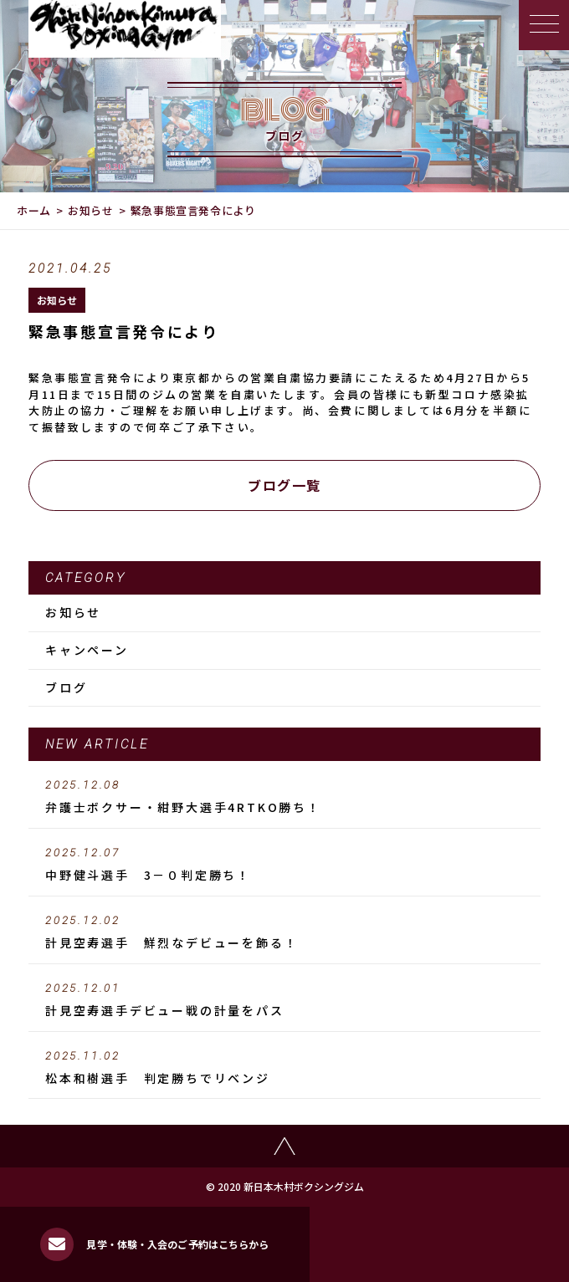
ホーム (34, 210)
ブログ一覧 (284, 485)
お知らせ (91, 210)
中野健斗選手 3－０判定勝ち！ (284, 864)
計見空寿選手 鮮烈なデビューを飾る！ (284, 932)
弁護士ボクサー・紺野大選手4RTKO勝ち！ (284, 797)
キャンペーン (87, 649)
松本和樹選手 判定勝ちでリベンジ (284, 1068)
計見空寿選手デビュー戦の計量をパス (284, 1000)
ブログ (66, 687)
